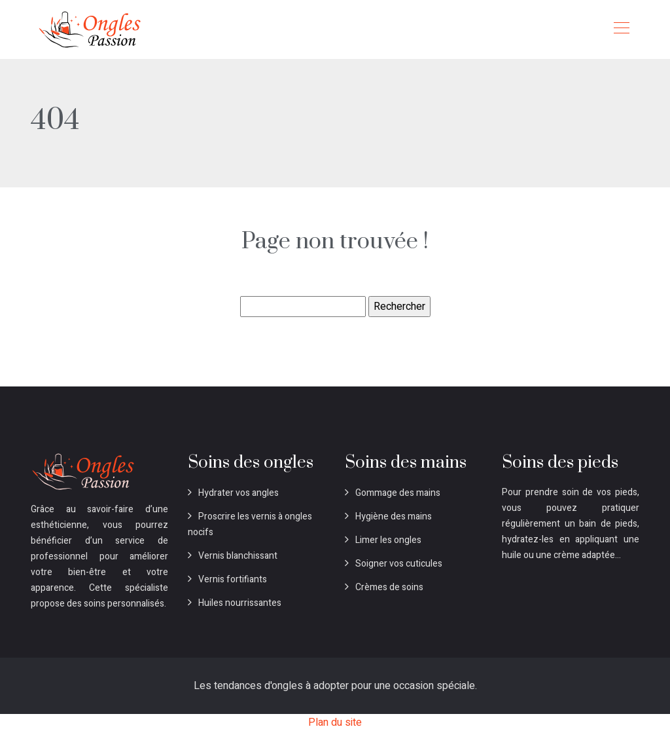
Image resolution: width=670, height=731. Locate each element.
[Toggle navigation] (621, 29)
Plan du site (335, 722)
